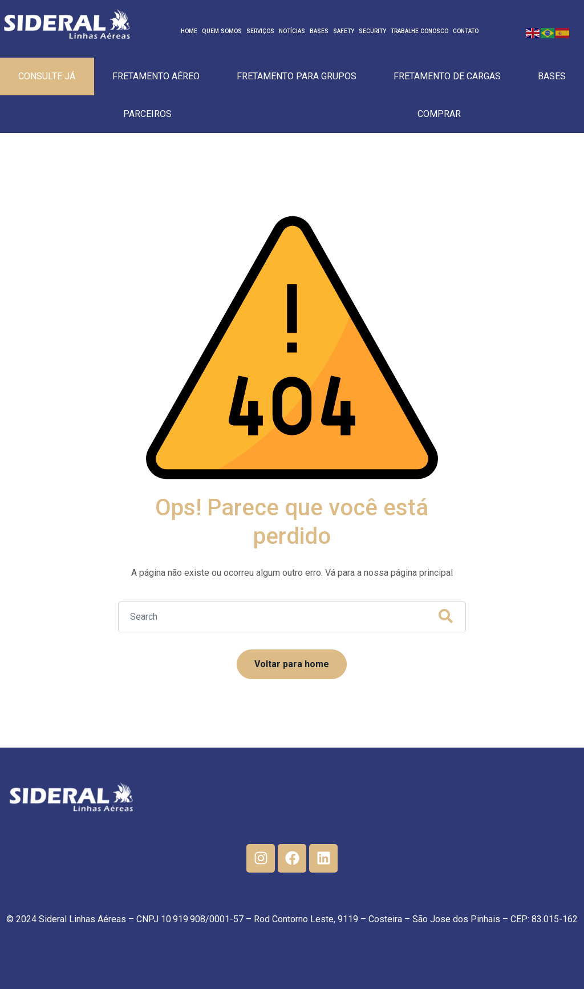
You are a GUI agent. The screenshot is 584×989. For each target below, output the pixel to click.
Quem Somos (222, 31)
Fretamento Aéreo (156, 76)
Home (189, 31)
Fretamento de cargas (447, 76)
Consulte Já (46, 76)
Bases (319, 31)
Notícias (292, 31)
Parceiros (147, 113)
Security (372, 31)
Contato (465, 31)
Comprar (439, 113)
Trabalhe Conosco (419, 31)
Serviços (260, 31)
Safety (343, 31)
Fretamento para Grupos (296, 76)
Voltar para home (291, 664)
